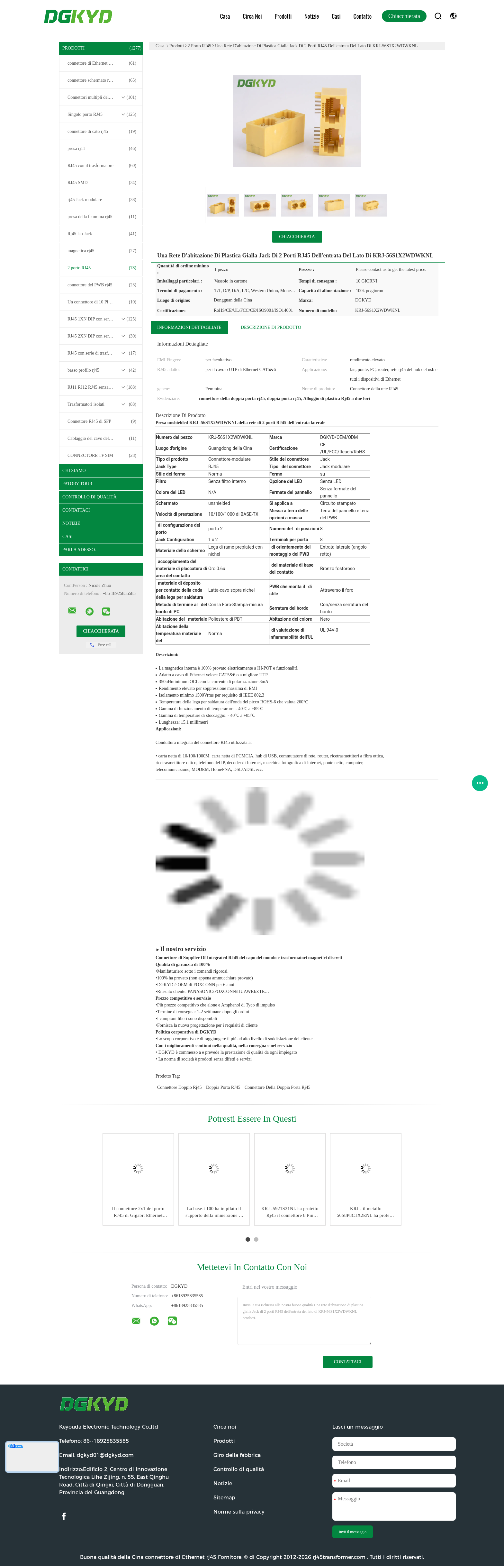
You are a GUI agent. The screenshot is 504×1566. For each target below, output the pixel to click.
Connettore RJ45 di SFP (102, 421)
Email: (96, 1455)
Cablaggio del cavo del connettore (102, 438)
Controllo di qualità (89, 497)
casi (67, 536)
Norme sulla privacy (239, 1512)
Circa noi (252, 16)
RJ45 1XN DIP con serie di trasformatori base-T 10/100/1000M (103, 319)
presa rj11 (102, 148)
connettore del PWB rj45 (102, 285)
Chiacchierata (404, 16)
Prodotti (283, 16)
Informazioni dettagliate (189, 327)
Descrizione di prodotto (271, 327)
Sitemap (224, 1498)
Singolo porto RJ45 (102, 114)
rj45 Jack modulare (102, 200)
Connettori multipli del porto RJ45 (102, 97)
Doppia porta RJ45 (223, 1087)
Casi (336, 16)
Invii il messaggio (352, 1532)
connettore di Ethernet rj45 (102, 63)
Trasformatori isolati (102, 404)
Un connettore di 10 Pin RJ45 (102, 302)
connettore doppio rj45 (179, 1087)
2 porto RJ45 (102, 268)
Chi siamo (74, 470)
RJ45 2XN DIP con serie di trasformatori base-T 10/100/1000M (103, 336)
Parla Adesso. (79, 549)
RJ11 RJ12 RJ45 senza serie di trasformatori (103, 387)
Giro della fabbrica (237, 1455)
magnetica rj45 (102, 251)
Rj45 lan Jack (102, 234)
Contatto (363, 16)
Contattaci (76, 510)
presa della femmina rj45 (102, 217)
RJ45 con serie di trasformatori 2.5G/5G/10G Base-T (103, 353)
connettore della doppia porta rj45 (277, 1087)
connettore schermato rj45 (102, 80)
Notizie (311, 16)
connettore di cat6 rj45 (102, 131)
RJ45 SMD (102, 183)
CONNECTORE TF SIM (102, 455)
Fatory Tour (77, 483)
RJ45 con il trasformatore (102, 165)
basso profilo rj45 (102, 370)
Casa (225, 16)
